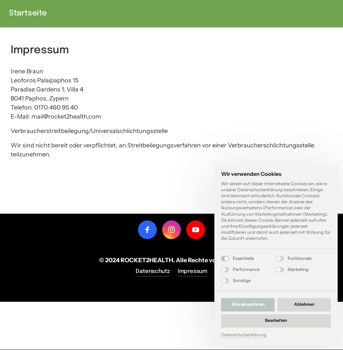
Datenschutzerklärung (243, 334)
